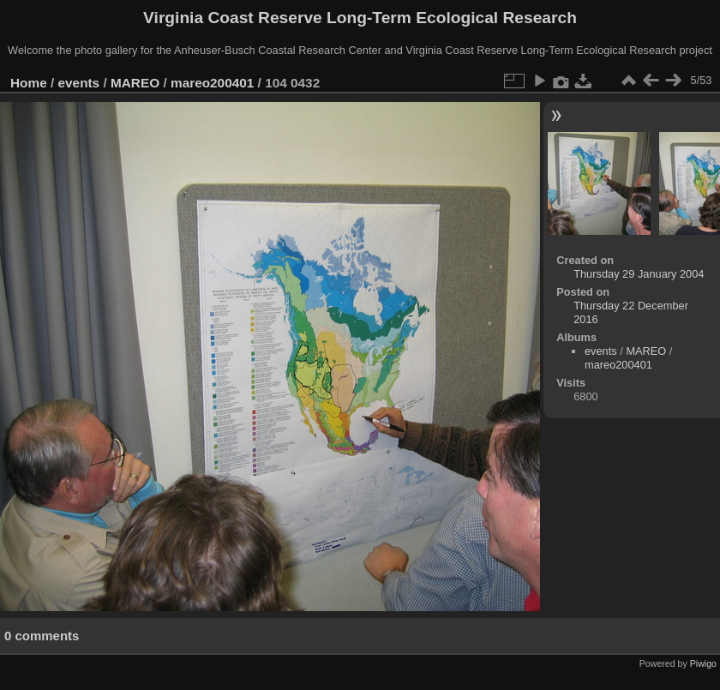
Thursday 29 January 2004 (638, 273)
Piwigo (703, 663)
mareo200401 (212, 82)
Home (28, 82)
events (79, 82)
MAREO (135, 82)
